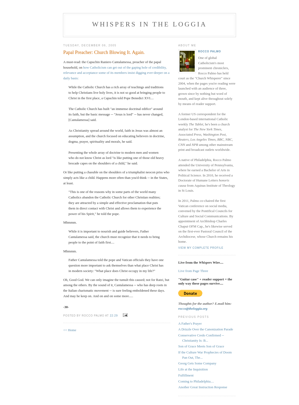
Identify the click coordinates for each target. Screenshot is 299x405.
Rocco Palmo (209, 51)
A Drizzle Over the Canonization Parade (205, 329)
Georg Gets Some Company (197, 363)
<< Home (69, 330)
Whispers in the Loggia (149, 24)
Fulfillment (186, 375)
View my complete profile (200, 247)
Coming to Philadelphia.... (196, 381)
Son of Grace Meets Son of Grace (201, 346)
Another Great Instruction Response (202, 387)
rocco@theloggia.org (193, 308)
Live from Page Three (193, 271)
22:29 (114, 315)
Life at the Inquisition (193, 369)
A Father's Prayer (190, 323)
